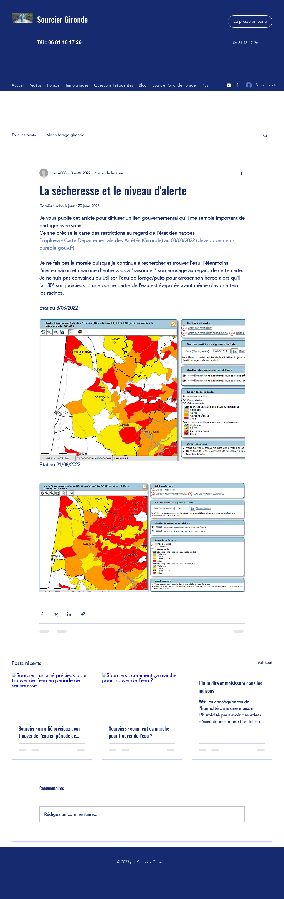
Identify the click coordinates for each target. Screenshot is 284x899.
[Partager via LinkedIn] (69, 614)
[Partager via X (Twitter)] (55, 614)
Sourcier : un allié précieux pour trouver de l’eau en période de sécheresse (49, 732)
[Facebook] (237, 85)
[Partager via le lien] (82, 614)
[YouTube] (229, 85)
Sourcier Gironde (62, 19)
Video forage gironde (65, 134)
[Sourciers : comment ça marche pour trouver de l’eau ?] (142, 695)
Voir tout (265, 662)
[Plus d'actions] (241, 173)
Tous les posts (24, 134)
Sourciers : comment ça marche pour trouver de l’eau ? (139, 732)
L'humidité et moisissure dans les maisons (230, 687)
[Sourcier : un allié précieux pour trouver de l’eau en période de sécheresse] (52, 695)
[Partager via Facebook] (42, 614)
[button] (265, 135)
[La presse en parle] (250, 21)
